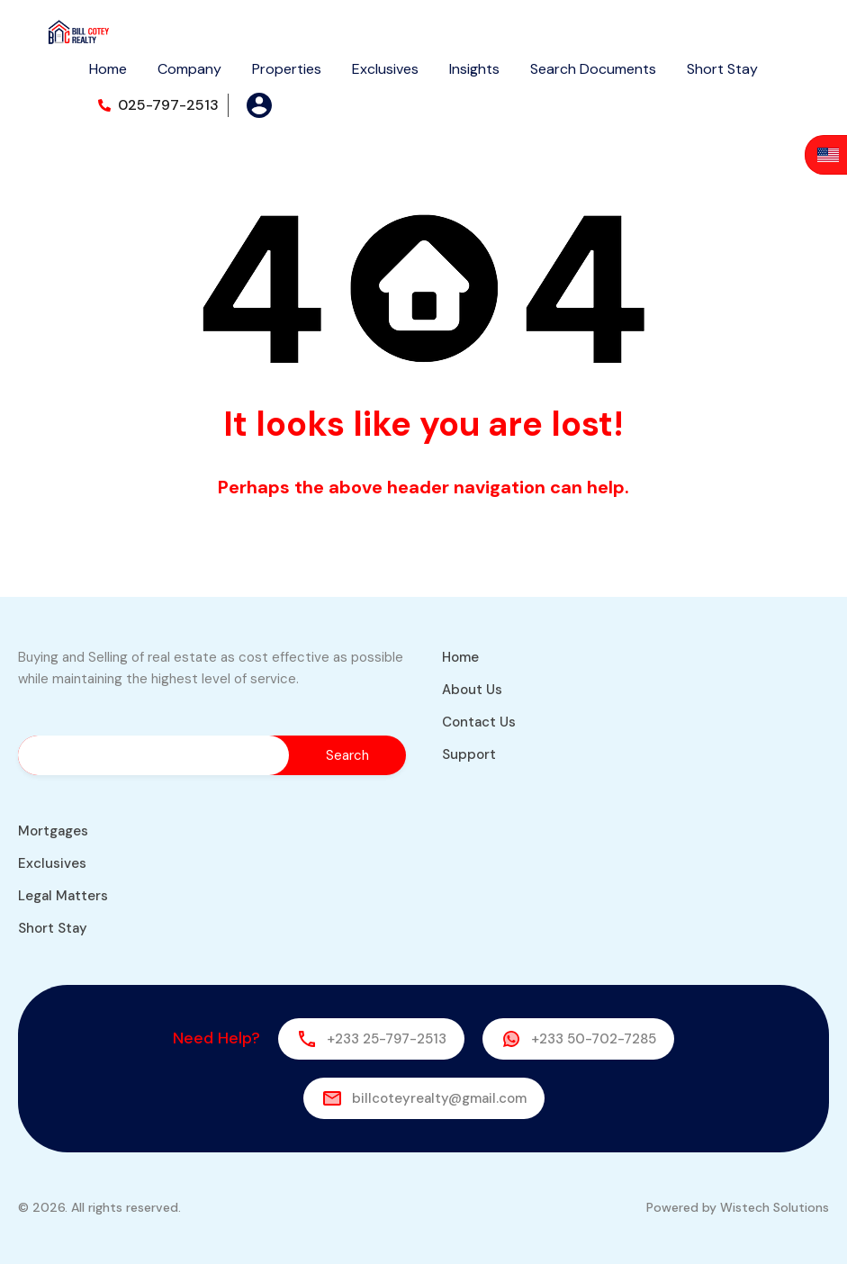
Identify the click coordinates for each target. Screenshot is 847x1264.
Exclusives (385, 68)
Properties (286, 68)
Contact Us (479, 722)
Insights (474, 68)
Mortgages (53, 831)
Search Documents (593, 68)
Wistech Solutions (774, 1207)
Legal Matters (63, 896)
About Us (472, 690)
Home (108, 68)
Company (189, 68)
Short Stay (722, 68)
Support (469, 754)
